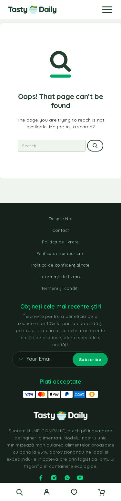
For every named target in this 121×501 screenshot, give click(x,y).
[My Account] (46, 493)
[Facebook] (41, 477)
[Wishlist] (74, 493)
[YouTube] (80, 477)
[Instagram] (53, 477)
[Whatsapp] (67, 477)
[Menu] (107, 9)
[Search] (19, 492)
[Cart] (101, 493)
